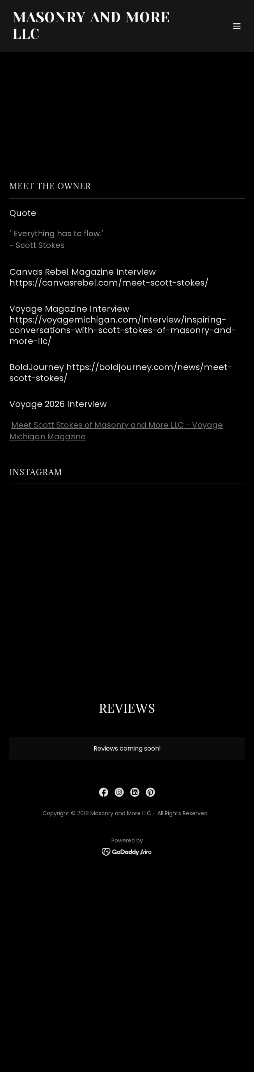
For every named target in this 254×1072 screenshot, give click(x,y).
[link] (91, 36)
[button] (237, 26)
